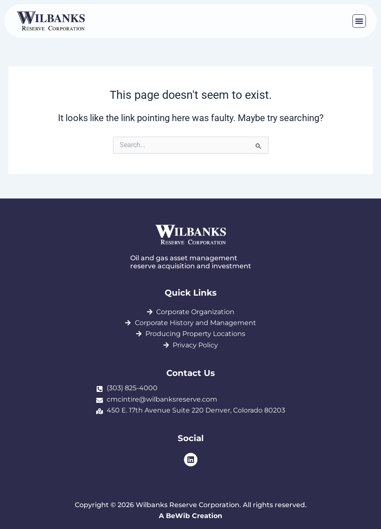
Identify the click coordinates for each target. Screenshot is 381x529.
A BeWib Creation (190, 516)
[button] (359, 21)
